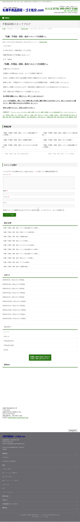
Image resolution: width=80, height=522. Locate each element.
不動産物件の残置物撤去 (9, 461)
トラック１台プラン (8, 492)
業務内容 (4, 453)
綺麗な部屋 (50, 117)
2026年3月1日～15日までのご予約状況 (13, 282)
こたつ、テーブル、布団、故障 (25, 112)
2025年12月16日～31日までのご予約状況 (14, 304)
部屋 (75, 117)
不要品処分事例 (43, 42)
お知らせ (6, 339)
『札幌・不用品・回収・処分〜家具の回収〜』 (16, 153)
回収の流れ (5, 496)
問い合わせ (72, 115)
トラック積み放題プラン (56, 112)
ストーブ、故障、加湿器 (41, 112)
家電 (10, 117)
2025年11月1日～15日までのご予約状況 (13, 317)
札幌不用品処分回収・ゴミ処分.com (38, 515)
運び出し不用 (64, 117)
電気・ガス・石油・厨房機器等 (9, 473)
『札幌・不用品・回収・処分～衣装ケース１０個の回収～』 (19, 234)
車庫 (58, 117)
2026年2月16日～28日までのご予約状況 (13, 287)
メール (6, 199)
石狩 (39, 117)
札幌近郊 (17, 117)
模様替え (23, 117)
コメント (7, 174)
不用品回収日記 (9, 343)
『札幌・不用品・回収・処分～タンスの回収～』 (58, 140)
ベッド (65, 112)
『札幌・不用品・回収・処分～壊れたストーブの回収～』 (18, 260)
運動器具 (70, 117)
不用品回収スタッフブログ (9, 504)
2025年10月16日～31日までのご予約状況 (14, 321)
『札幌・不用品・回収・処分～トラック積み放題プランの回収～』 (21, 230)
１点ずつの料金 (6, 469)
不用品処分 (5, 457)
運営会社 (4, 508)
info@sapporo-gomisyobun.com (18, 420)
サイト (5, 205)
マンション (71, 112)
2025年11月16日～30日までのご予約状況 (14, 312)
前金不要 (65, 115)
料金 (3, 465)
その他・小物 (5, 484)
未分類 (6, 352)
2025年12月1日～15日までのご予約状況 (13, 308)
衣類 (55, 117)
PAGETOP (72, 430)
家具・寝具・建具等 (7, 476)
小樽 (13, 117)
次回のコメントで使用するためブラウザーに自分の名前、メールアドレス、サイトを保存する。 (34, 212)
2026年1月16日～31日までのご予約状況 (13, 295)
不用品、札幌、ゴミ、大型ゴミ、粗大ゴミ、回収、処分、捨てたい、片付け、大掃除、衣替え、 (32, 115)
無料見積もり (33, 117)
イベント (6, 334)
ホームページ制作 (43, 517)
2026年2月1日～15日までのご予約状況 (13, 291)
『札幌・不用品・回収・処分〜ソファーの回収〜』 (62, 153)
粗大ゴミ (43, 117)
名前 (5, 193)
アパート (13, 112)
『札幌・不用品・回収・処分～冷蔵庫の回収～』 (18, 140)
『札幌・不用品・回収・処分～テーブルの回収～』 (16, 265)
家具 (7, 117)
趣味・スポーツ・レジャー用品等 (10, 480)
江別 (28, 117)
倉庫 (61, 115)
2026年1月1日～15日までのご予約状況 (13, 299)
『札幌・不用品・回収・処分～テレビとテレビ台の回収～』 (19, 247)
